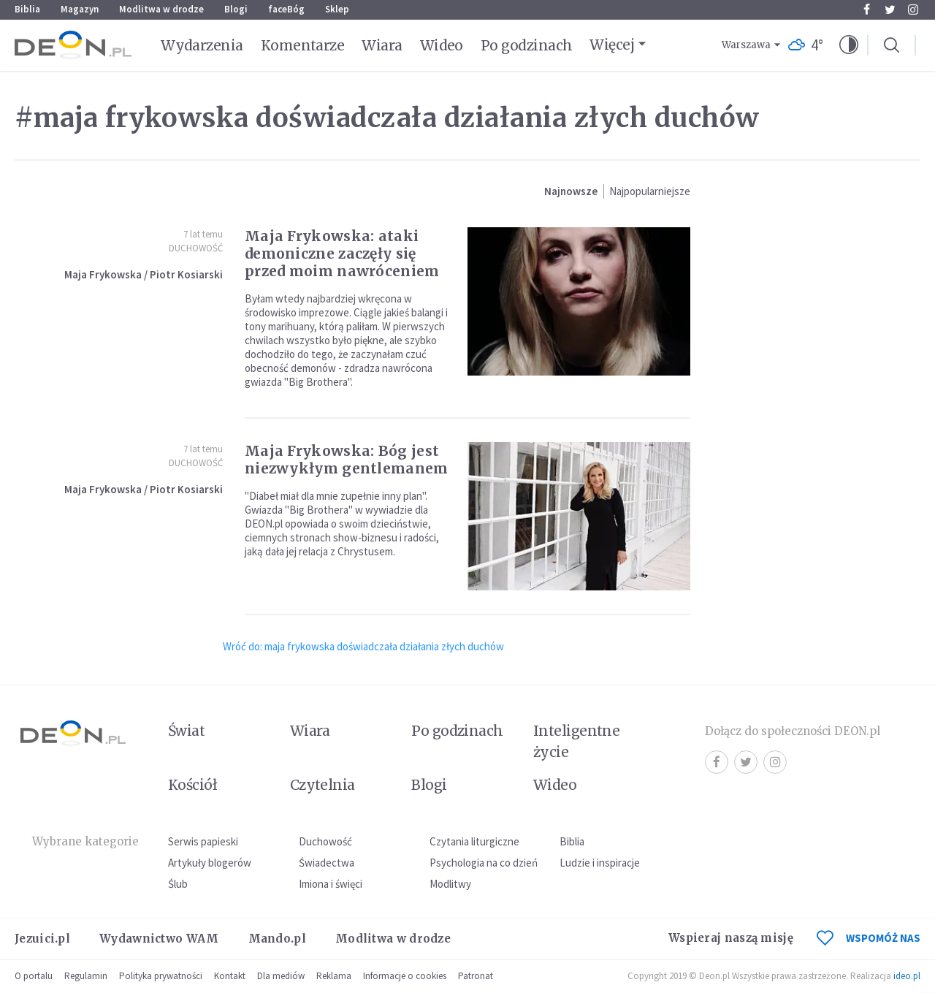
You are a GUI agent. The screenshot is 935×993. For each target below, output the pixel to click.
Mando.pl (277, 939)
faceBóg (286, 9)
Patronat (475, 976)
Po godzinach (527, 45)
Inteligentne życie (576, 741)
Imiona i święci (330, 884)
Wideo (441, 45)
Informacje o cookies (404, 976)
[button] (849, 45)
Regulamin (85, 976)
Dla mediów (281, 976)
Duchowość (196, 248)
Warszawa (746, 45)
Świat (186, 730)
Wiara (382, 45)
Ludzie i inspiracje (600, 863)
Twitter (890, 9)
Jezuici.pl (42, 939)
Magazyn (80, 9)
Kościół (192, 785)
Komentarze (303, 45)
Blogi (236, 9)
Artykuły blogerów (209, 863)
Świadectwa (326, 863)
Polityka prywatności (160, 976)
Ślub (178, 884)
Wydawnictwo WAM (159, 939)
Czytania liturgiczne (474, 841)
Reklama (333, 976)
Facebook (866, 9)
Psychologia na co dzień (484, 863)
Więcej (611, 44)
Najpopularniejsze (649, 191)
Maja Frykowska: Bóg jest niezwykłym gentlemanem (347, 459)
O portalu (34, 976)
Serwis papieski (203, 841)
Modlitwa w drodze (161, 9)
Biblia (27, 9)
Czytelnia (322, 785)
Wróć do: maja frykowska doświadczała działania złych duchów (363, 646)
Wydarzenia (202, 45)
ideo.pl (906, 976)
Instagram (913, 9)
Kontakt (229, 976)
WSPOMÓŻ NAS (868, 938)
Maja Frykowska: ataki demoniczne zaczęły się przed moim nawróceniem (342, 253)
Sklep (337, 9)
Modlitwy (450, 884)
